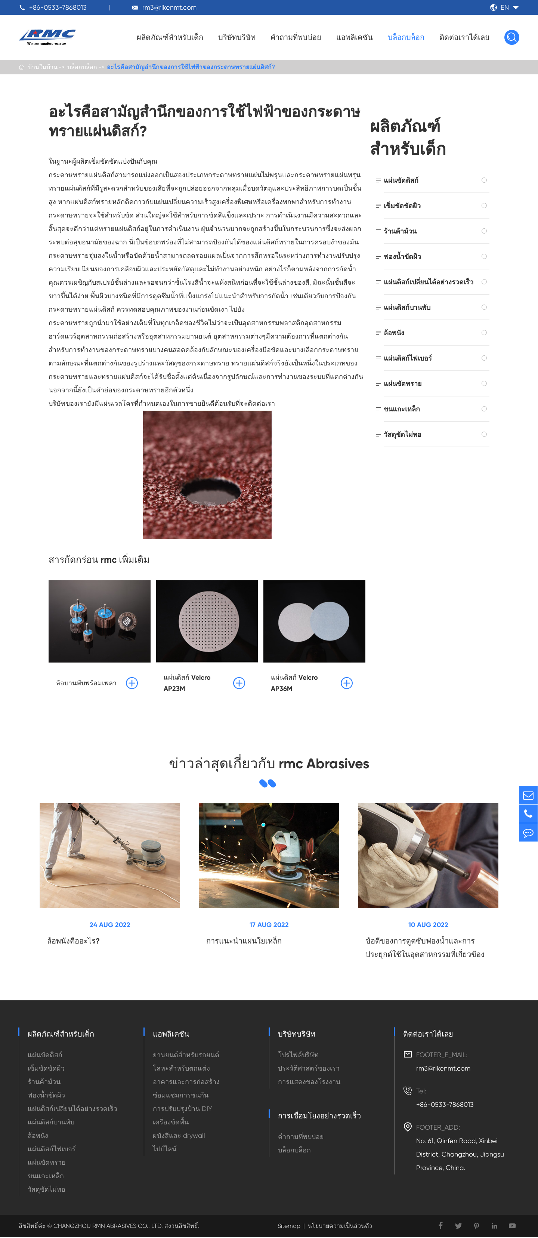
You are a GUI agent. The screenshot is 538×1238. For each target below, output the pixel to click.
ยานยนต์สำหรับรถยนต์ (186, 1055)
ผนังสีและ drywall (179, 1136)
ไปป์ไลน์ (164, 1150)
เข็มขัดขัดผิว (402, 206)
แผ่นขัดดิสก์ (401, 181)
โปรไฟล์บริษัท (298, 1055)
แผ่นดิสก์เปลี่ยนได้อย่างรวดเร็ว (428, 282)
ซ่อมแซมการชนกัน (180, 1096)
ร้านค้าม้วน (400, 231)
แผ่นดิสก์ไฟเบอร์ (408, 358)
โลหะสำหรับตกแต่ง (181, 1069)
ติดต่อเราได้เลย (464, 37)
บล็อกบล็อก (406, 37)
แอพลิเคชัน (354, 37)
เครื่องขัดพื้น (171, 1123)
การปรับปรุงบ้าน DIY (182, 1109)
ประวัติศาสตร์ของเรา (309, 1069)
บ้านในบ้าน (43, 67)
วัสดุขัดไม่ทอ (402, 435)
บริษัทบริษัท (237, 37)
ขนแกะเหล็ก (402, 409)
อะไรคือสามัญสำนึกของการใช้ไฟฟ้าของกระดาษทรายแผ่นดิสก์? (191, 67)
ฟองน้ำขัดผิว (402, 257)
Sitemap (289, 1226)
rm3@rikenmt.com (169, 7)
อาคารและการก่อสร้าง (186, 1082)
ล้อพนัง (394, 333)
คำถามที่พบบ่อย (295, 37)
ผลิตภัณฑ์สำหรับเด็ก (170, 37)
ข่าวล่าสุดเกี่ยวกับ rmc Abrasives (269, 763)
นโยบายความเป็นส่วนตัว (340, 1226)
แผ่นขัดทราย (403, 384)
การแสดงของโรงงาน (309, 1082)
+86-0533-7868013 (58, 7)
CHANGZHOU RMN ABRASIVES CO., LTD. (107, 1226)
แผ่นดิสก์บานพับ (407, 308)
